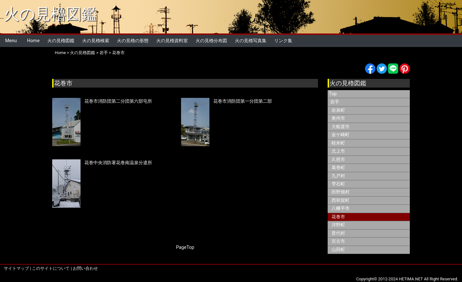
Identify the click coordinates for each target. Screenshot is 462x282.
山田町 (338, 249)
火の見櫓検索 (95, 40)
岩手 (104, 52)
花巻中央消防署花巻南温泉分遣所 (118, 162)
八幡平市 (341, 208)
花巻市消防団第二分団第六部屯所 (118, 101)
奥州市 (338, 118)
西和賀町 (341, 200)
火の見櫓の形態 (133, 40)
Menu (11, 40)
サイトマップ (16, 268)
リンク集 (283, 40)
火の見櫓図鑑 (50, 14)
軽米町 (338, 143)
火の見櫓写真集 (250, 40)
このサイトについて (51, 268)
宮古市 (338, 241)
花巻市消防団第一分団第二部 (242, 101)
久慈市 (338, 159)
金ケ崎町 (341, 134)
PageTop (185, 247)
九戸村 (338, 176)
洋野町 (338, 225)
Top (333, 94)
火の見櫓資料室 (172, 40)
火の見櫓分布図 (211, 40)
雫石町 (338, 184)
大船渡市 (341, 126)
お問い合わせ (85, 268)
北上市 (338, 151)
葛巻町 (338, 167)
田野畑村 (341, 192)
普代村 (338, 233)
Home (33, 40)
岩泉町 (338, 110)
